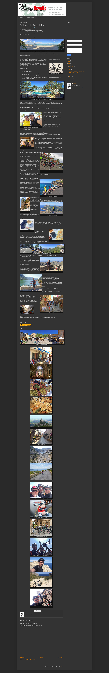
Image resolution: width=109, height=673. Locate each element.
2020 (69, 60)
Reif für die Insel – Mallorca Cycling (75, 72)
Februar (70, 76)
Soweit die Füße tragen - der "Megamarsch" (77, 71)
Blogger (62, 666)
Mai (70, 69)
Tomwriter (75, 83)
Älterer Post (60, 657)
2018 (69, 63)
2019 (69, 61)
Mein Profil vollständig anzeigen (78, 86)
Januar (70, 78)
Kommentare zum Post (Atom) (29, 659)
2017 (69, 65)
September (71, 66)
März (70, 74)
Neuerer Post (22, 657)
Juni (70, 68)
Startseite (41, 657)
